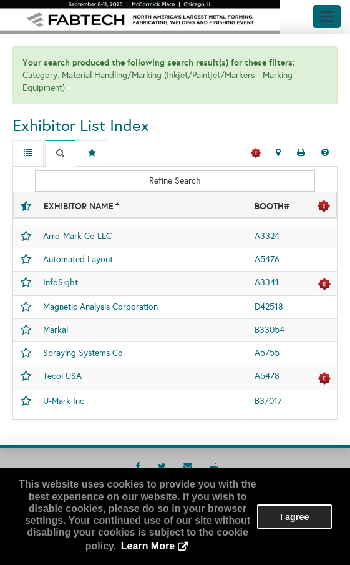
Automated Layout (78, 259)
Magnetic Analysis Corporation (100, 307)
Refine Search (175, 180)
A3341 (267, 282)
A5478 (267, 376)
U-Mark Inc (63, 401)
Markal (55, 330)
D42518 (269, 307)
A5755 (267, 353)
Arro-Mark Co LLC (77, 236)
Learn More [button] (148, 546)
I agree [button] (294, 517)
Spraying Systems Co (83, 353)
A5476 (267, 259)
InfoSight (60, 282)
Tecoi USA (62, 376)
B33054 (269, 330)
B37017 (268, 401)
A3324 (267, 236)
